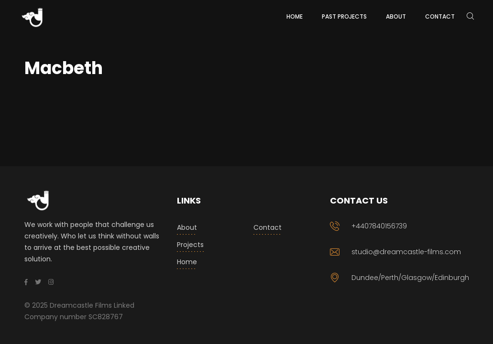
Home (187, 262)
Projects (190, 244)
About (187, 227)
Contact (267, 227)
